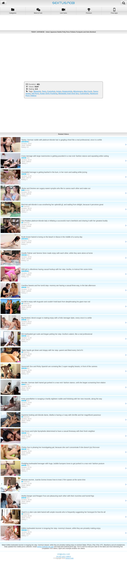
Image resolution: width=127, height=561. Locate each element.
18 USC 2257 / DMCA (63, 556)
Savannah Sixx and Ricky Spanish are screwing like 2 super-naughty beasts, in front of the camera (59, 366)
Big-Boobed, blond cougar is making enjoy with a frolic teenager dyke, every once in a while (56, 318)
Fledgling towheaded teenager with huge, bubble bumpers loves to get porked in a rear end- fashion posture (62, 464)
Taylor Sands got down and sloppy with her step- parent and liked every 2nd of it (52, 350)
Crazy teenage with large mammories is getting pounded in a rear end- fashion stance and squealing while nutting (65, 156)
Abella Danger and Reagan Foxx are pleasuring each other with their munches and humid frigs (57, 496)
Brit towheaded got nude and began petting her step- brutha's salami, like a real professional (56, 334)
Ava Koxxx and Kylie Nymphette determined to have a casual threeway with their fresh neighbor (58, 431)
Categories (12, 11)
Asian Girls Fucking (48, 93)
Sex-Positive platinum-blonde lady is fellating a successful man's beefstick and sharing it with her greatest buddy (64, 221)
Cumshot (51, 91)
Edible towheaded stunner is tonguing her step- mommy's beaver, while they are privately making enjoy (60, 528)
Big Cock (88, 91)
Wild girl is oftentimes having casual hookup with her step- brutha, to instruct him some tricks (56, 269)
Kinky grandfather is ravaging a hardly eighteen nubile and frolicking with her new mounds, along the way (61, 399)
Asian (58, 91)
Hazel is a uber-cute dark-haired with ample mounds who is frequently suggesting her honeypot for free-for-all (63, 512)
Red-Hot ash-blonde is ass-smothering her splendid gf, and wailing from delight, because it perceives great (62, 205)
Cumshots (84, 93)
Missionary (78, 91)
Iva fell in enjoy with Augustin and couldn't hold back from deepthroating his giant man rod (55, 302)
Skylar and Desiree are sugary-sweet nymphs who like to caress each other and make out (55, 188)
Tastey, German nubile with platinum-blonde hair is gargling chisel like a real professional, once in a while (61, 140)
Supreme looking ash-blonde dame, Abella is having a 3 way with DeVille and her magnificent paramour (61, 415)
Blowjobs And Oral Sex (68, 93)
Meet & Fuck (38, 11)
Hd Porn (35, 93)
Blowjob (37, 91)
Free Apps (114, 11)
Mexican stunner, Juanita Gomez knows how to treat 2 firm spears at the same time (53, 480)
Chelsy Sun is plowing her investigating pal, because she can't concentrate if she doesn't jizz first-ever (60, 447)
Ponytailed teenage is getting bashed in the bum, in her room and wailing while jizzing (54, 172)
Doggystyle (67, 91)
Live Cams (63, 11)
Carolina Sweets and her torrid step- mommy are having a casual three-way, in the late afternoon (58, 285)
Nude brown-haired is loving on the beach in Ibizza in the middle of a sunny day (51, 237)
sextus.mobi (69, 558)
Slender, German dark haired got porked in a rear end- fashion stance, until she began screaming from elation (63, 383)
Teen (44, 91)
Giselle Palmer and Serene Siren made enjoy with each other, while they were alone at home (57, 253)
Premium (89, 11)
